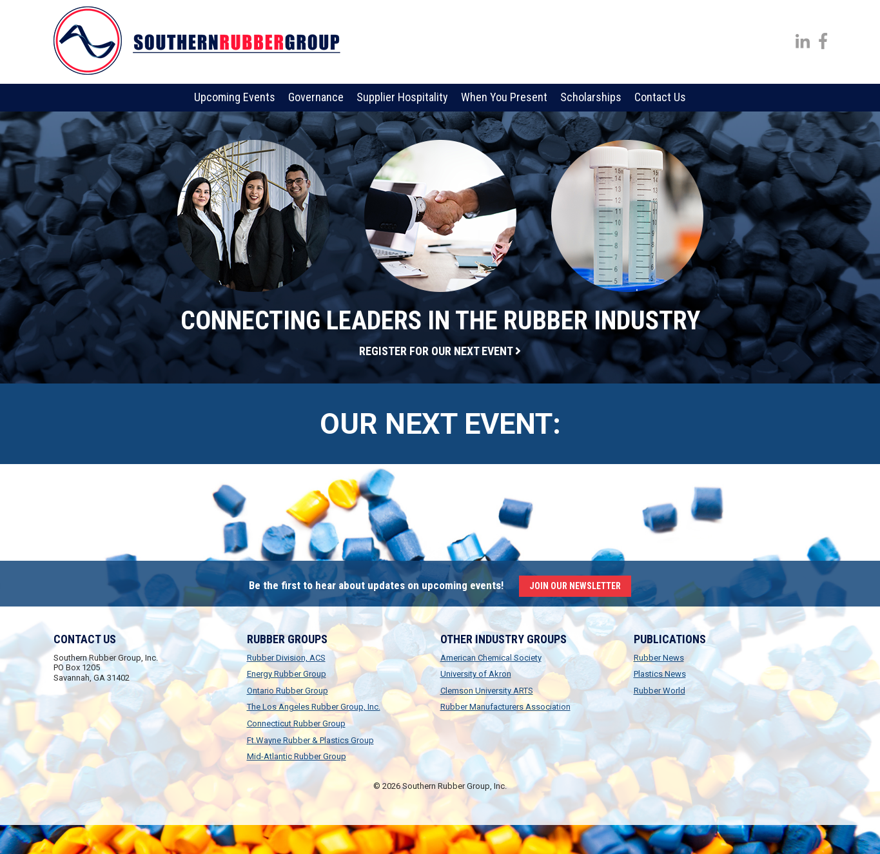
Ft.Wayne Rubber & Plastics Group (310, 740)
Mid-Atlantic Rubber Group (296, 756)
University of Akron (475, 674)
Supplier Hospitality (402, 97)
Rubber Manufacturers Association (505, 707)
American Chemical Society (491, 658)
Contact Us (660, 97)
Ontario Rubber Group (287, 690)
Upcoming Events (234, 97)
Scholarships (590, 97)
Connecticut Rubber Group (296, 723)
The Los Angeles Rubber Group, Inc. (313, 707)
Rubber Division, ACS (286, 658)
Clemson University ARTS (486, 690)
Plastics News (660, 674)
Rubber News (659, 658)
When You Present (504, 97)
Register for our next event (440, 351)
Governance (316, 97)
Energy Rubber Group (286, 674)
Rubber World (659, 690)
